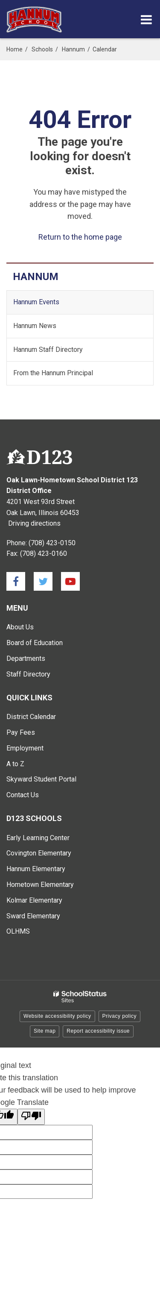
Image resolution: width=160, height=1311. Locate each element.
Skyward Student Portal (41, 779)
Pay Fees (20, 732)
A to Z (15, 764)
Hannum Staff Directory (48, 349)
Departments (25, 658)
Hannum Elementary (35, 869)
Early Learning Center (38, 838)
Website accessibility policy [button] (57, 1016)
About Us (20, 627)
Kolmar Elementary (34, 900)
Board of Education (34, 643)
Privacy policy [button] (119, 1016)
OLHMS (18, 931)
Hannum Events (36, 302)
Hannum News (34, 326)
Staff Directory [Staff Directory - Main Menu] (28, 674)
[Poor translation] (31, 1117)
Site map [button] (44, 1031)
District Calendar (31, 717)
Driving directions (34, 523)
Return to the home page (80, 236)
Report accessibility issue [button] (98, 1031)
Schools (42, 49)
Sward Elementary (33, 916)
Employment (25, 748)
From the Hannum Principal (53, 373)
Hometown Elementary (40, 885)
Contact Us (22, 795)
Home (14, 49)
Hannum (73, 49)
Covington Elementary (38, 853)
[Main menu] (146, 19)
